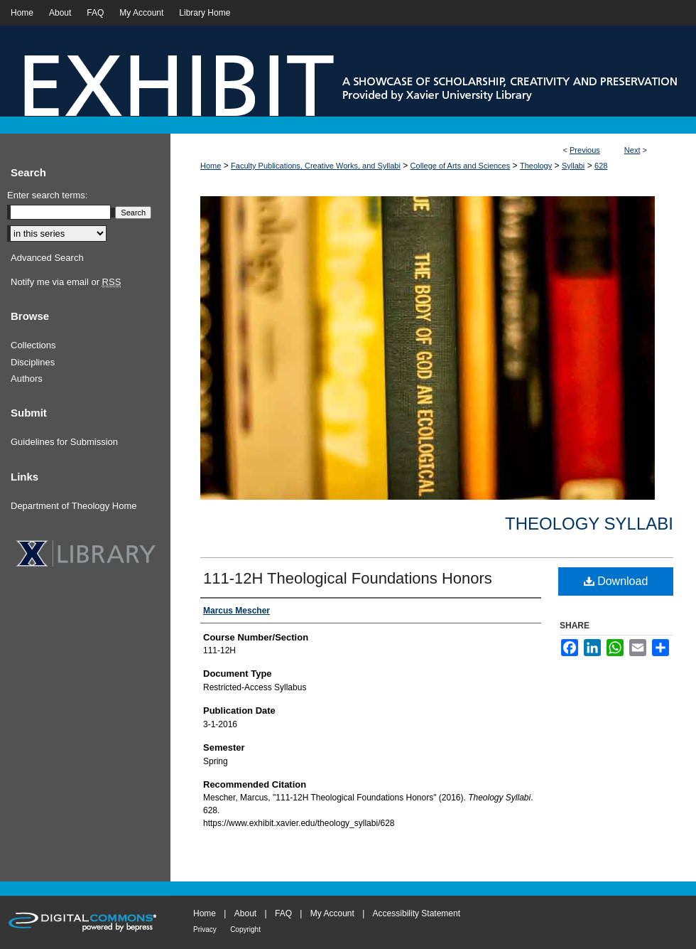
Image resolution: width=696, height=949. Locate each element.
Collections (33, 345)
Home (210, 165)
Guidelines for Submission (64, 441)
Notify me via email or (66, 282)
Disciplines (33, 362)
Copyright (245, 929)
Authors (27, 378)
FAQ (283, 913)
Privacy (205, 929)
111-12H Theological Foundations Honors (347, 578)
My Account (332, 913)
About (245, 913)
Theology (536, 165)
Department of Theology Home (74, 505)
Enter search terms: (47, 195)
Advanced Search (47, 257)
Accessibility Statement (416, 913)
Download (616, 581)
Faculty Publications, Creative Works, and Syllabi (316, 165)
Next (632, 150)
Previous (585, 150)
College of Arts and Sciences (460, 165)
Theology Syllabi (589, 523)
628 (600, 165)
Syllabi (573, 165)
